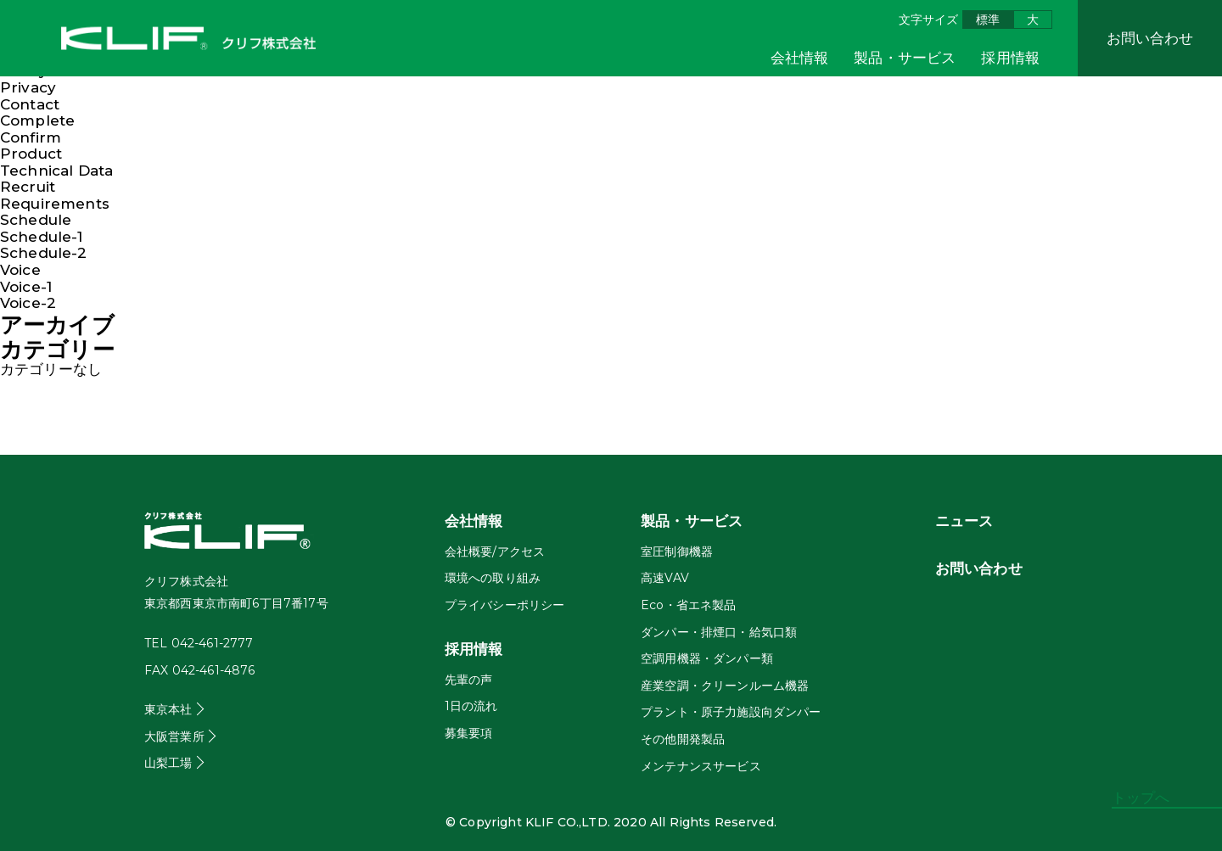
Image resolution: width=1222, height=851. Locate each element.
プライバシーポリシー (505, 605)
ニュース (964, 520)
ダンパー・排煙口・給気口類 (719, 632)
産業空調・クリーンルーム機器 (725, 685)
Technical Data (56, 170)
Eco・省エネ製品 (688, 605)
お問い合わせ (1150, 38)
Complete (37, 120)
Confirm (30, 137)
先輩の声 (469, 679)
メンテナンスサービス (701, 766)
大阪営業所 (174, 736)
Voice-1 (26, 286)
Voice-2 (28, 302)
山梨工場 (168, 762)
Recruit (27, 186)
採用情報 (1010, 57)
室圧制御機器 (677, 551)
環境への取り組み (493, 577)
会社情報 (800, 57)
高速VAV (665, 577)
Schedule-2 (43, 252)
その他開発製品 (683, 739)
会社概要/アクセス (495, 551)
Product (31, 153)
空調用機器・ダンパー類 (707, 658)
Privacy (28, 87)
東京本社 (168, 709)
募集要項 (469, 733)
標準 (988, 19)
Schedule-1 (41, 236)
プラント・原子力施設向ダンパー (731, 711)
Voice (20, 269)
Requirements (54, 203)
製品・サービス (905, 57)
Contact (29, 104)
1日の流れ (471, 706)
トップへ (1141, 798)
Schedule (35, 219)
